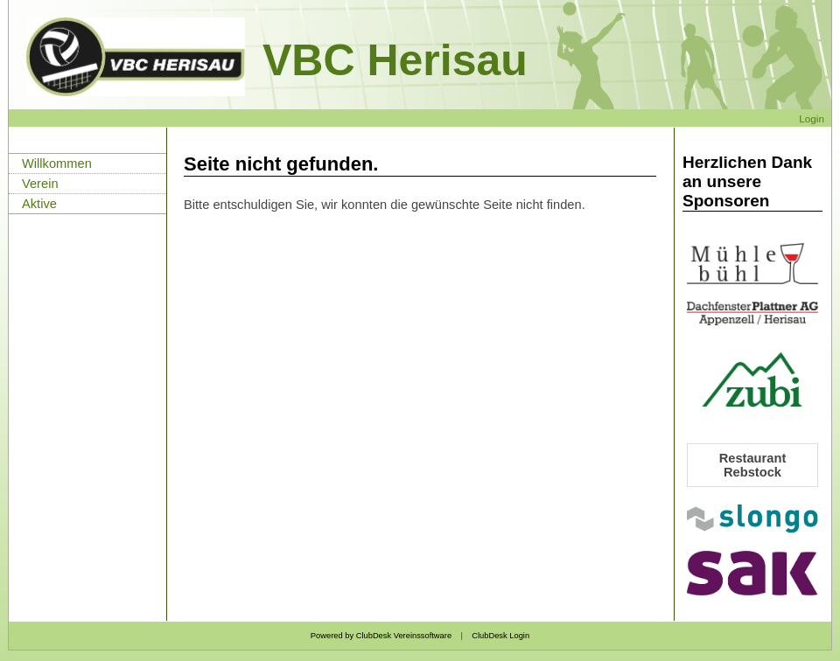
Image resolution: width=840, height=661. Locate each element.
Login (811, 118)
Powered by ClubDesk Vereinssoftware (381, 635)
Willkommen (57, 163)
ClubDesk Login (500, 635)
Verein (40, 184)
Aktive (39, 204)
